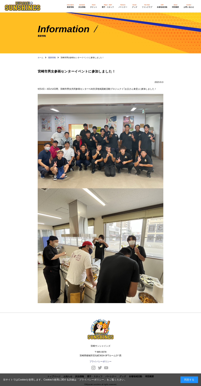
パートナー (123, 6)
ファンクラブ (147, 6)
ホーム (40, 57)
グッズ (134, 6)
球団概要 (175, 6)
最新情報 (70, 6)
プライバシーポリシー (91, 379)
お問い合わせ (189, 6)
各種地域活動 (162, 6)
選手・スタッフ (108, 6)
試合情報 (82, 6)
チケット (93, 6)
